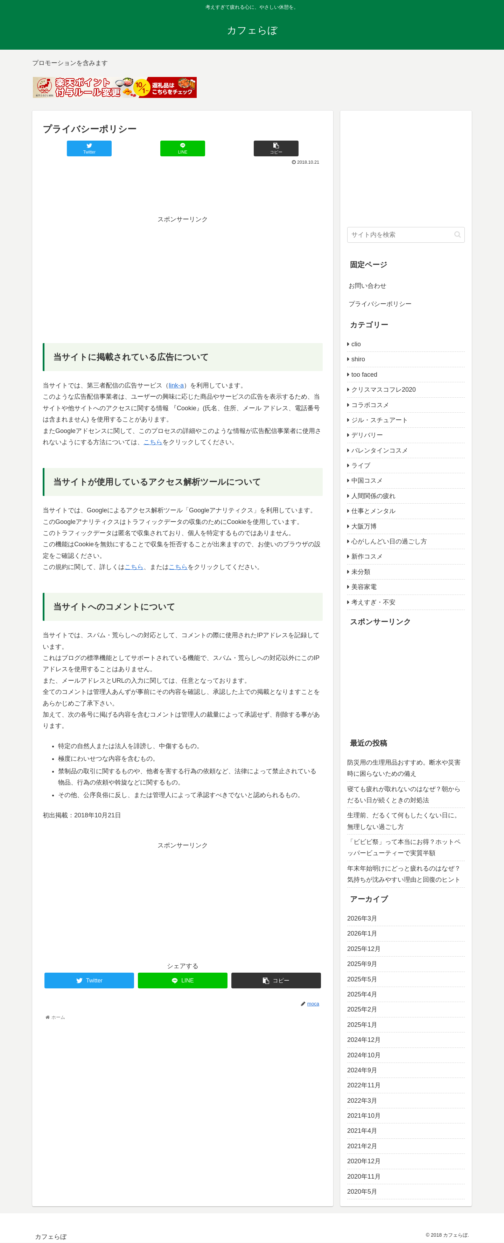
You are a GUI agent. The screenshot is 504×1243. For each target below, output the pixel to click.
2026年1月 (362, 933)
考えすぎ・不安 (373, 602)
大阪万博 (364, 526)
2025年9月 (362, 963)
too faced (364, 374)
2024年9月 (362, 1070)
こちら (153, 442)
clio (356, 344)
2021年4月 (362, 1130)
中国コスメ (367, 480)
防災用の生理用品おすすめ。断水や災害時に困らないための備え (404, 768)
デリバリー (367, 435)
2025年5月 (362, 979)
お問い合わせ (367, 285)
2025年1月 (362, 1024)
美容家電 (364, 586)
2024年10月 (364, 1055)
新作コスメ (367, 556)
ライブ (360, 465)
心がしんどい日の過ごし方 (389, 541)
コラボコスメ (370, 405)
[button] (457, 234)
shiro (358, 359)
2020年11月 (364, 1176)
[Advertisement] (183, 186)
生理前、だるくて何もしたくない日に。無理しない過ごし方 (404, 821)
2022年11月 (364, 1085)
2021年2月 (362, 1146)
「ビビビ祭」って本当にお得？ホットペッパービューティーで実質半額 (404, 847)
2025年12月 (364, 948)
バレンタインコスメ (379, 450)
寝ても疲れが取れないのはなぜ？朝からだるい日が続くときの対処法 (404, 795)
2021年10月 (364, 1115)
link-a (176, 385)
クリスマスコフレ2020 (383, 389)
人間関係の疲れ (373, 495)
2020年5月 (362, 1191)
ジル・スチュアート (379, 420)
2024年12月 (364, 1039)
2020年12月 (364, 1161)
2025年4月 (362, 994)
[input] (406, 235)
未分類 (360, 571)
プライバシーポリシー (380, 303)
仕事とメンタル (373, 510)
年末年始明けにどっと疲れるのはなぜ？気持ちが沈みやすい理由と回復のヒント (404, 874)
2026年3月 (362, 918)
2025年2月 (362, 1009)
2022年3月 (362, 1100)
